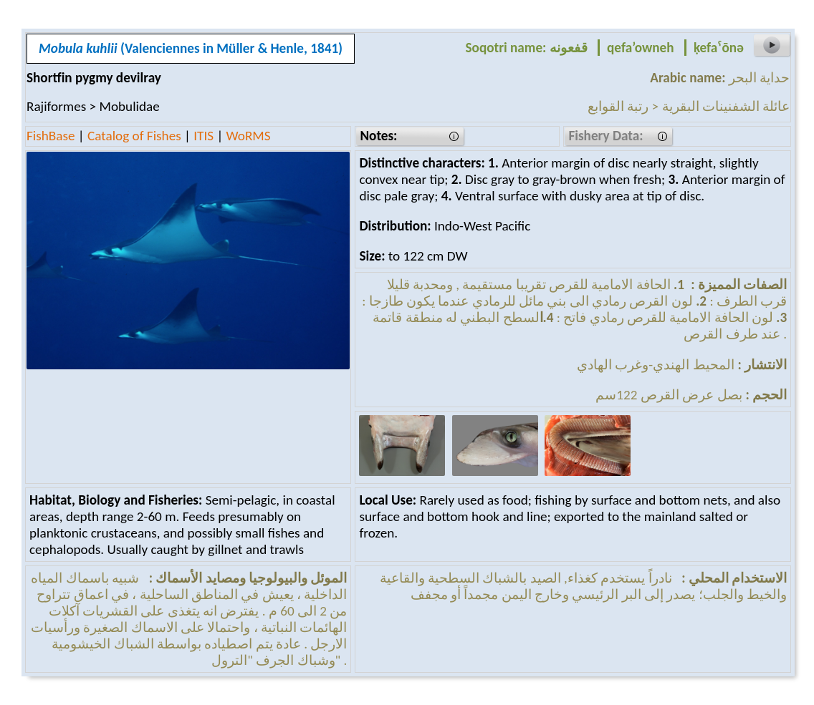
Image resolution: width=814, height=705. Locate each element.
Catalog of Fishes (134, 135)
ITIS (203, 135)
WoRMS (248, 135)
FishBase (51, 135)
